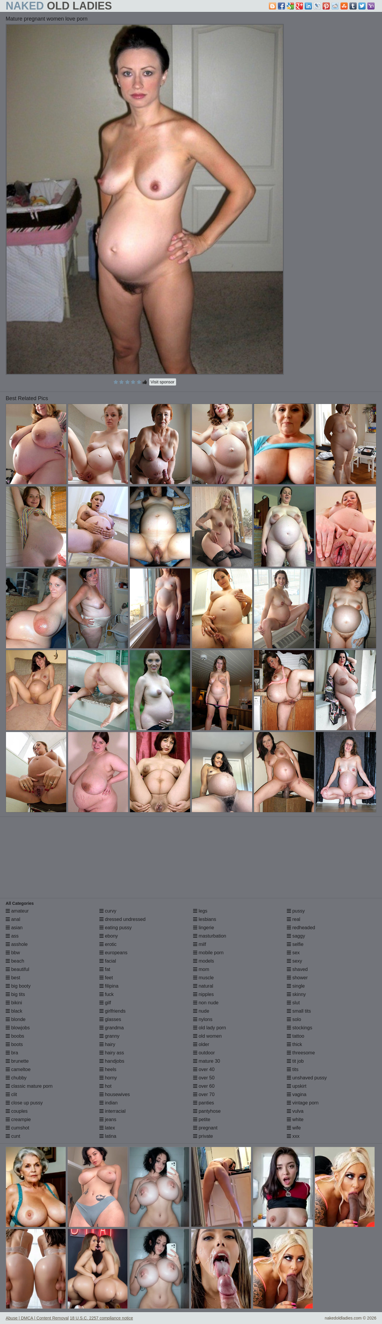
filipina (108, 986)
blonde (16, 1019)
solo (294, 1019)
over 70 (204, 1094)
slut (293, 1002)
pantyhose (207, 1111)
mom (201, 969)
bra (12, 1052)
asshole (17, 944)
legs (200, 910)
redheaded (301, 927)
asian (14, 927)
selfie (295, 944)
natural (203, 986)
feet (106, 977)
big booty (18, 986)
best (13, 977)
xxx (293, 1136)
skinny (296, 994)
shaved (297, 969)
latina (107, 1136)
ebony (108, 935)
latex (107, 1127)
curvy (107, 910)
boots (14, 1044)
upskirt (296, 1086)
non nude (205, 1002)
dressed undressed (122, 919)
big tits (15, 994)
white (295, 1119)
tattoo (295, 1036)
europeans (113, 952)
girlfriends (112, 1011)
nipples (203, 994)
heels (107, 1069)
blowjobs (18, 1027)
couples (17, 1111)
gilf (105, 1002)
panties (203, 1102)
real (293, 919)
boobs (15, 1036)
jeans (107, 1119)
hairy (107, 1044)
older (201, 1044)
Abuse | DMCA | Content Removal (37, 1318)
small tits (299, 1011)
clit (11, 1094)
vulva (295, 1111)
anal (13, 919)
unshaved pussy (307, 1077)
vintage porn (303, 1102)
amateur (17, 910)
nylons (202, 1019)
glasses (110, 1019)
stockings (299, 1027)
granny (109, 1036)
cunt (13, 1136)
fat (104, 969)
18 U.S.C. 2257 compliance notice (101, 1318)
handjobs (111, 1061)
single (296, 986)
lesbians (204, 919)
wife (294, 1127)
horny (108, 1077)
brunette (17, 1061)
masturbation (209, 935)
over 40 (204, 1069)
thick (294, 1044)
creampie (18, 1119)
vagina (296, 1094)
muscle (203, 977)
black (14, 1011)
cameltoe (18, 1069)
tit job (295, 1061)
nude (201, 1011)
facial (107, 961)
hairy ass (111, 1052)
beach (15, 961)
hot (105, 1086)
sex (293, 952)
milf (199, 944)
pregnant (205, 1127)
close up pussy (24, 1102)
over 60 (204, 1086)
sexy (294, 961)
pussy (296, 910)
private (203, 1136)
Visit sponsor (163, 382)
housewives (114, 1094)
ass (12, 935)
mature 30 (206, 1061)
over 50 (204, 1077)
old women (207, 1036)
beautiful (17, 969)
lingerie (203, 927)
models (203, 961)
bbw (13, 952)
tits (292, 1069)
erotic (108, 944)
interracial (112, 1111)
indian (108, 1102)
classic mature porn (29, 1086)
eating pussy (115, 927)
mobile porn (208, 952)
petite (201, 1119)
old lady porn (209, 1027)
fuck (106, 994)
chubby (16, 1077)
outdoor (204, 1052)
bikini (14, 1002)
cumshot (17, 1127)
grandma (111, 1027)
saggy (296, 935)
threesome (301, 1052)
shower (297, 977)
